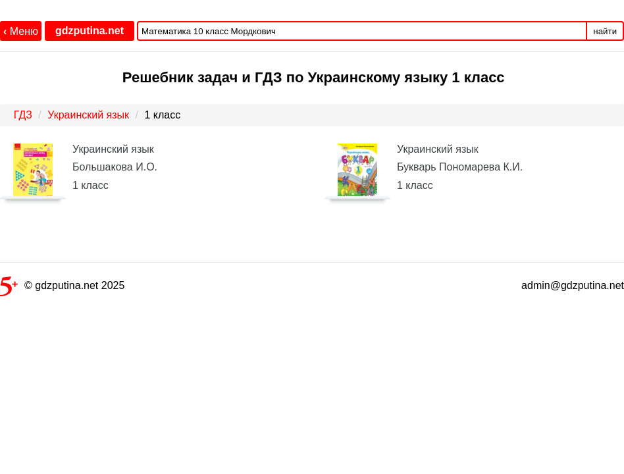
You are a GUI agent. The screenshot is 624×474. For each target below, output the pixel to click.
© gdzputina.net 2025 (62, 288)
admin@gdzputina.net (572, 285)
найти (605, 31)
